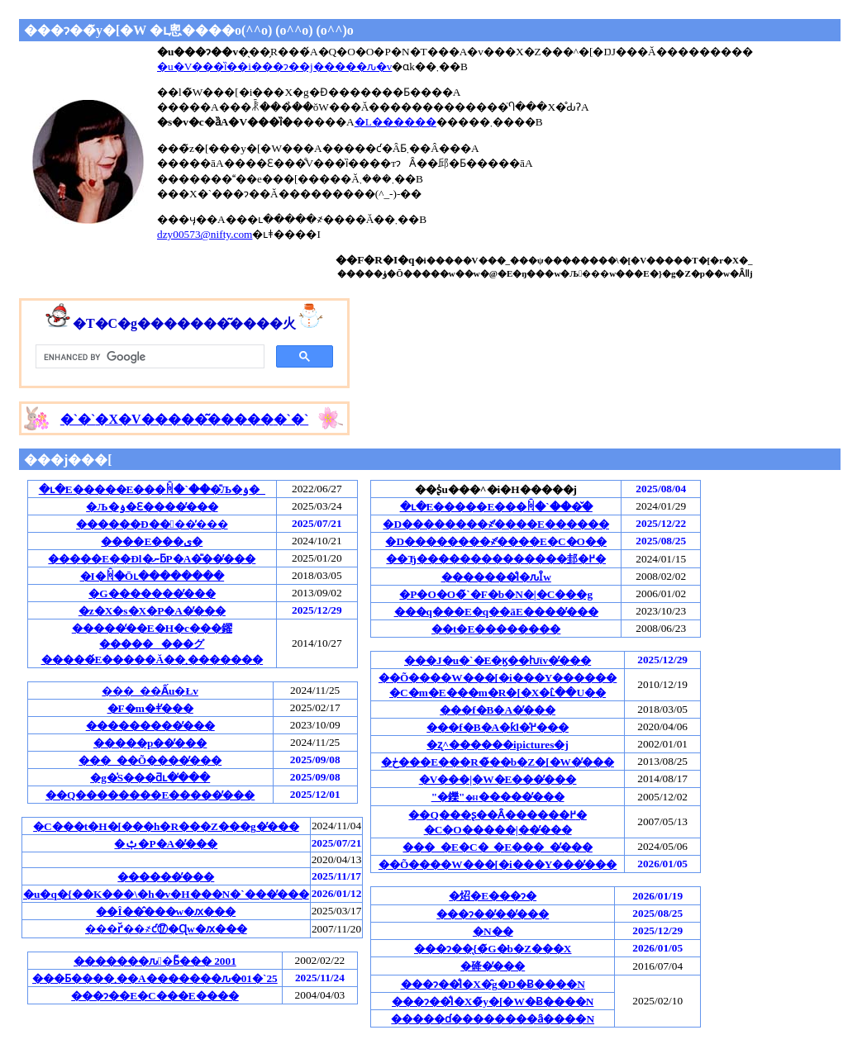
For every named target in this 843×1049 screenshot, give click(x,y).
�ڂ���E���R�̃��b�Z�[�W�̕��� (497, 762)
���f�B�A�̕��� (497, 710)
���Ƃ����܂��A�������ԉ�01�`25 (155, 978)
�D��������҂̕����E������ (496, 524)
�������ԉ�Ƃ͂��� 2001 (155, 961)
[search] (148, 356)
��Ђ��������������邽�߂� (496, 559)
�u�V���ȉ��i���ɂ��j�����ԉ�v (274, 66)
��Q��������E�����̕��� (150, 795)
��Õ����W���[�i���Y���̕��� (498, 864)
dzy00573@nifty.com (204, 234)
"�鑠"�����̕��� (497, 796)
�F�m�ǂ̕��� (150, 708)
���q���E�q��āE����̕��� (496, 611)
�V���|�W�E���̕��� (498, 779)
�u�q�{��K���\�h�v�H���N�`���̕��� (166, 894)
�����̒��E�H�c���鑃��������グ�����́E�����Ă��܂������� (152, 644)
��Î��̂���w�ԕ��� (166, 911)
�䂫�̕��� (492, 966)
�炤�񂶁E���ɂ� (492, 896)
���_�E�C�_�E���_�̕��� (497, 847)
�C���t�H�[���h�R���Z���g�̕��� (165, 826)
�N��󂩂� (493, 931)
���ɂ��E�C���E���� (154, 996)
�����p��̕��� (150, 743)
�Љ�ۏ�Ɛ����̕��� (151, 507)
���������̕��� (150, 725)
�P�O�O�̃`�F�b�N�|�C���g (496, 594)
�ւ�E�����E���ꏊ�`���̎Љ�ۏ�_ (152, 489)
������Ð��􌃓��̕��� (152, 524)
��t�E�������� (495, 629)
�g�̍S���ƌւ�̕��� (150, 777)
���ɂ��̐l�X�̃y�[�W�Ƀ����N (492, 1001)
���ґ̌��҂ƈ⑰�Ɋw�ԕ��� (166, 929)
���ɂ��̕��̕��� (492, 914)
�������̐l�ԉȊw (496, 577)
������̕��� (165, 877)
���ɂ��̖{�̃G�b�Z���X (493, 948)
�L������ (395, 122)
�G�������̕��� (151, 593)
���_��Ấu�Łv (150, 691)
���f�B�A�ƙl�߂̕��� (497, 727)
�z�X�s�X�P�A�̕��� (152, 611)
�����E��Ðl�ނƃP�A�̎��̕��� (151, 559)
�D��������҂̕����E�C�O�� (496, 541)
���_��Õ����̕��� (150, 760)
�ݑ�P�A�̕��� (165, 844)
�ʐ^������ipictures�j (497, 744)
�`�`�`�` (184, 419)
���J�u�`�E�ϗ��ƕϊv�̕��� (497, 660)
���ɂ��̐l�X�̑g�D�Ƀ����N (493, 984)
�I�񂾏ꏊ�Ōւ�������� (152, 576)
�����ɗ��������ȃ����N (492, 1019)
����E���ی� (151, 541)
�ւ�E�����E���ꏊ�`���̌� (496, 507)
